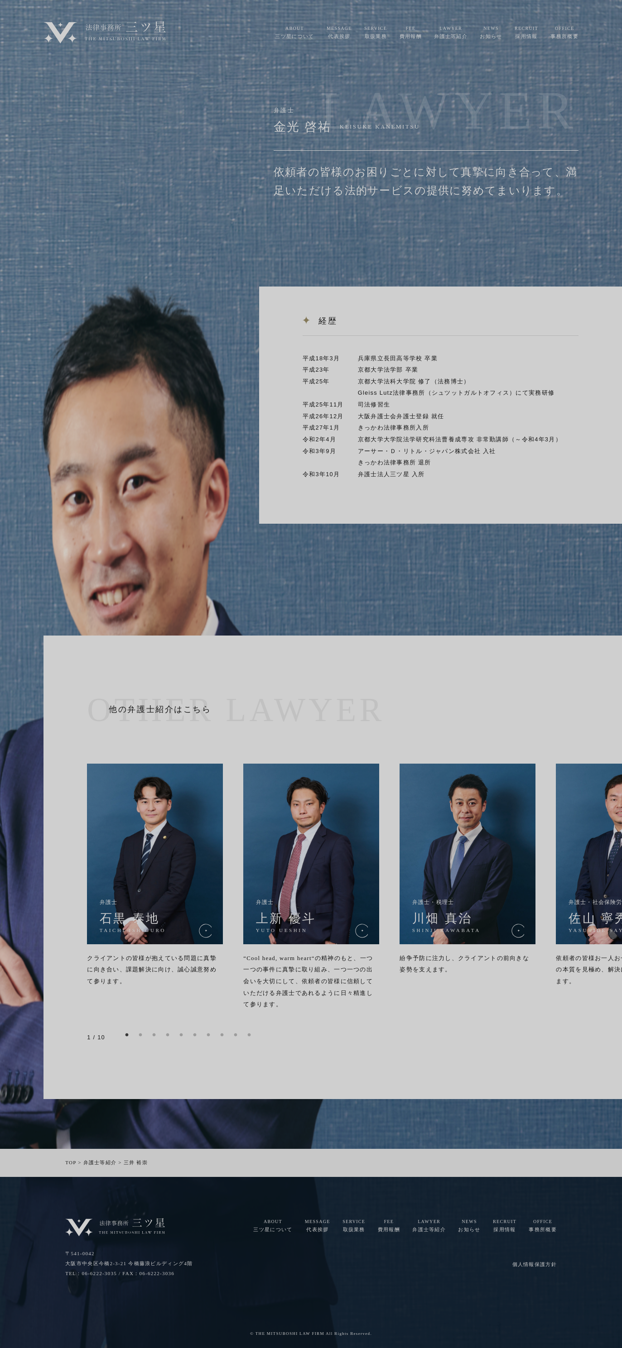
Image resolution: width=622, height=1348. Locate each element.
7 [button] (208, 1035)
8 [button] (222, 1035)
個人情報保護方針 (534, 1264)
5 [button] (181, 1035)
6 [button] (194, 1035)
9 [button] (235, 1035)
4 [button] (167, 1035)
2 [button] (140, 1035)
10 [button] (249, 1035)
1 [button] (126, 1035)
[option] (154, 875)
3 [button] (154, 1035)
